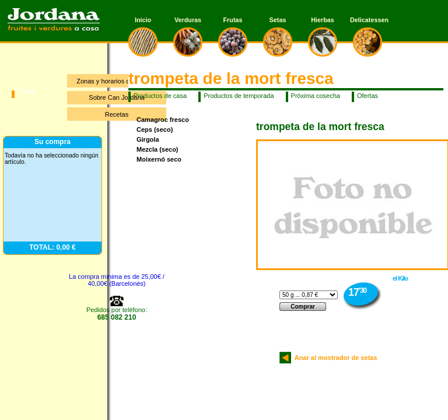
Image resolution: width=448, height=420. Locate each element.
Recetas (116, 114)
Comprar (302, 306)
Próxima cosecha (315, 95)
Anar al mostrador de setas (334, 357)
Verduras (187, 19)
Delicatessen (367, 19)
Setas (278, 19)
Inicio (143, 19)
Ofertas (367, 95)
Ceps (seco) (154, 129)
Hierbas (322, 19)
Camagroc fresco (162, 119)
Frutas (233, 19)
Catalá (27, 91)
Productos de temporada (239, 95)
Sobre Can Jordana (116, 97)
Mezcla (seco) (157, 149)
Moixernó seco (158, 159)
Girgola (147, 139)
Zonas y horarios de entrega (116, 81)
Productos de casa (160, 95)
